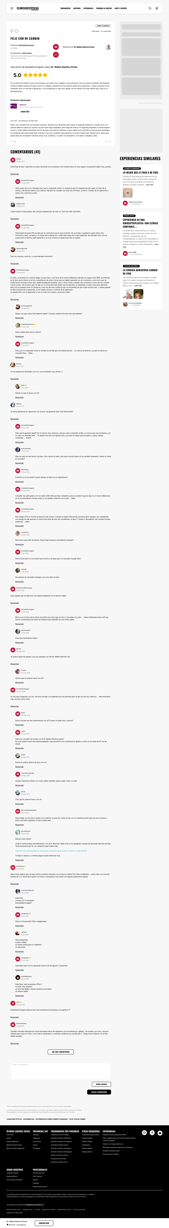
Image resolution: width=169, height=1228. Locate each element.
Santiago (36, 1135)
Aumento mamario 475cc (111, 1151)
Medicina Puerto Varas (14, 1145)
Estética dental (87, 1141)
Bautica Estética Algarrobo (16, 1148)
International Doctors (40, 1186)
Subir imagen (101, 1084)
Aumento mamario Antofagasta (61, 1152)
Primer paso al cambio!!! (111, 1154)
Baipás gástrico (87, 1152)
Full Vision (10, 1135)
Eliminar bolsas (87, 1148)
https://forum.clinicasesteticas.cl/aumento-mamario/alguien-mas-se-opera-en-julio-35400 (51, 851)
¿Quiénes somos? (12, 1173)
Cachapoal (36, 1148)
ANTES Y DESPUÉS (121, 8)
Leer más (149, 185)
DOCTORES (77, 8)
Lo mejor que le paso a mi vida (140, 172)
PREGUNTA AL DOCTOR (104, 8)
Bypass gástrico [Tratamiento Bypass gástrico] (131, 266)
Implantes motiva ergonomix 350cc (115, 1135)
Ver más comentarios (61, 1052)
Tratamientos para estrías (90, 1135)
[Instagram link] (144, 1133)
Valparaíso (36, 1138)
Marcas (35, 1180)
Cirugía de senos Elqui (58, 1158)
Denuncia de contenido (14, 1180)
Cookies (37, 1209)
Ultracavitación (87, 1138)
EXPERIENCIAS (88, 8)
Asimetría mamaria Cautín (59, 1145)
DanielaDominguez (26, 45)
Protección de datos (14, 1209)
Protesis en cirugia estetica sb (113, 1144)
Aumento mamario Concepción (61, 1141)
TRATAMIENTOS (65, 8)
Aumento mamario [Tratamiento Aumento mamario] (132, 168)
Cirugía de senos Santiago (60, 1135)
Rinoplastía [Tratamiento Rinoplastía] (129, 216)
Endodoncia (86, 1145)
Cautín (35, 1145)
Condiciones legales (64, 1209)
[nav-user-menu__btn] (157, 8)
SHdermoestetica (12, 1141)
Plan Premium (37, 1176)
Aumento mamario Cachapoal (61, 1148)
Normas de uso (28, 1209)
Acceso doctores (38, 1173)
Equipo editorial (12, 1176)
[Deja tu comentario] (60, 1071)
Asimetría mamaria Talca (59, 1162)
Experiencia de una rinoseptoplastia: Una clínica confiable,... (140, 223)
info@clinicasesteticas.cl (35, 1205)
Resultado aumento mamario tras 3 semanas (118, 1147)
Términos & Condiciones (15, 1212)
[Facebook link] (152, 1133)
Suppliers (36, 1183)
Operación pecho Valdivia (59, 1155)
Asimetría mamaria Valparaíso (61, 1138)
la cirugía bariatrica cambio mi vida (140, 271)
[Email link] (160, 1133)
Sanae (9, 1138)
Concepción (37, 1141)
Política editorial (79, 1209)
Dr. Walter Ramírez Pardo (84, 47)
